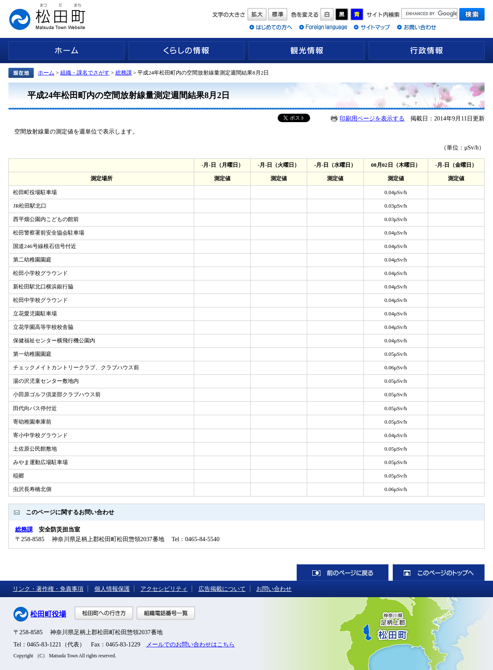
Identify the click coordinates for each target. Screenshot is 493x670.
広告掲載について (222, 588)
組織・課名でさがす (85, 72)
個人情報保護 (112, 588)
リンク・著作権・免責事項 (48, 588)
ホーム (66, 50)
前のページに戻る (343, 572)
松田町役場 (48, 614)
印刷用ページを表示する (372, 118)
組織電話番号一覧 (166, 613)
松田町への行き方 (104, 613)
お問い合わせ (274, 588)
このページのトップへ (439, 572)
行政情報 (427, 50)
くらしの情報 (186, 50)
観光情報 (306, 50)
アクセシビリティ (164, 588)
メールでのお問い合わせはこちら (190, 644)
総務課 (123, 72)
